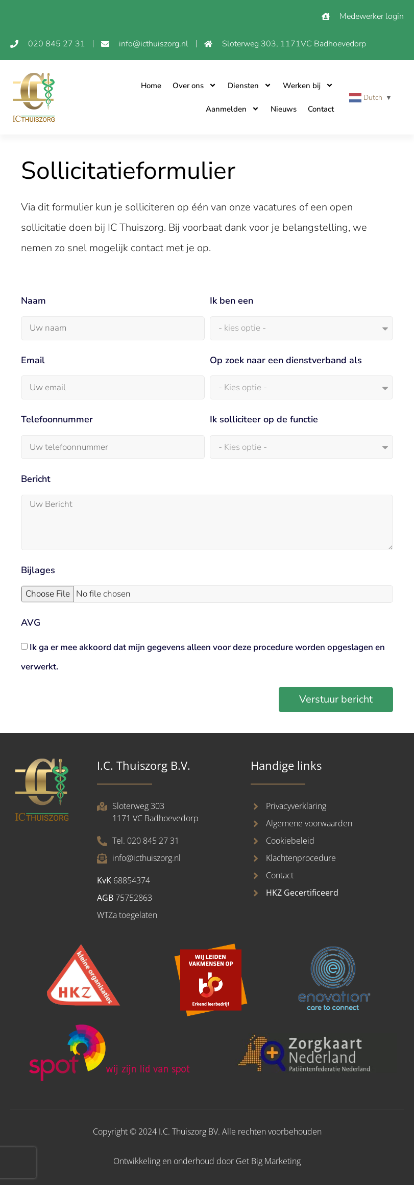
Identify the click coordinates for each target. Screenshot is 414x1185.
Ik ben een (231, 300)
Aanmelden (232, 109)
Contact (321, 109)
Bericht (36, 479)
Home (151, 85)
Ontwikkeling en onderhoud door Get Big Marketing (207, 1161)
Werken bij (308, 85)
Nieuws (284, 109)
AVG (30, 622)
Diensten (250, 85)
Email (33, 360)
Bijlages (38, 570)
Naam (33, 300)
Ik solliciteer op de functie (264, 419)
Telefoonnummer (57, 419)
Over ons (194, 85)
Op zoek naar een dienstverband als (286, 360)
